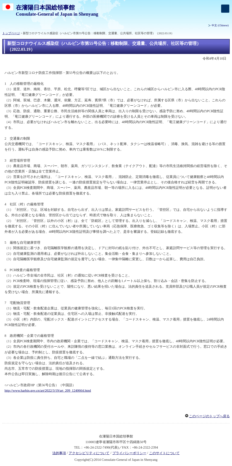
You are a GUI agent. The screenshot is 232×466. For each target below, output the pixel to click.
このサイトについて (164, 453)
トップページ (11, 33)
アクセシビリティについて (89, 453)
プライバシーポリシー (129, 453)
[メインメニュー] (225, 9)
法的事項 (59, 453)
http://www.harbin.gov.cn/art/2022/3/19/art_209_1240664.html (48, 390)
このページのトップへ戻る (209, 416)
